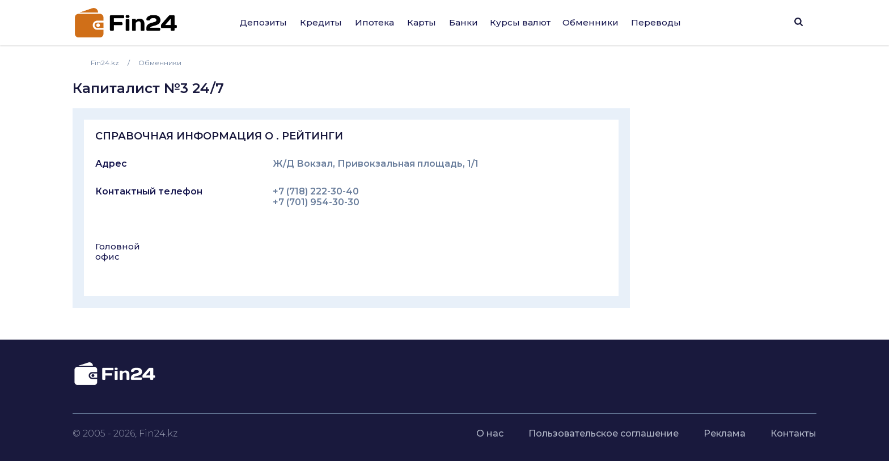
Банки (463, 22)
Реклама (725, 433)
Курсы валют (520, 22)
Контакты (793, 433)
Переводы (656, 22)
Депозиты (263, 22)
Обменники (590, 22)
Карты (421, 22)
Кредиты (321, 22)
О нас (489, 433)
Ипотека (374, 22)
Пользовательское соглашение (603, 433)
